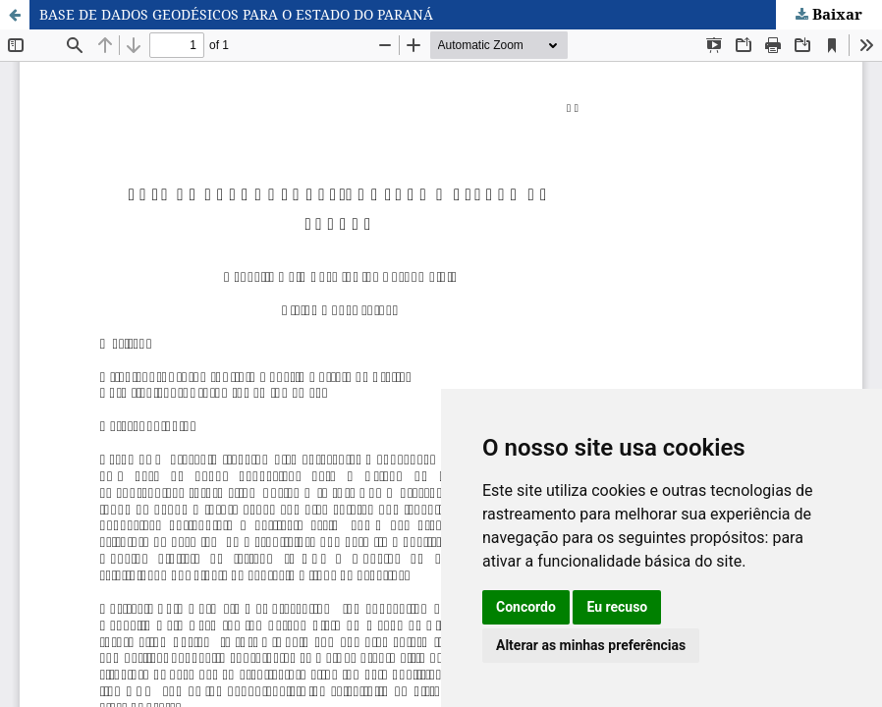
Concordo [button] (526, 607)
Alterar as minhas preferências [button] (591, 645)
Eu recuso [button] (616, 607)
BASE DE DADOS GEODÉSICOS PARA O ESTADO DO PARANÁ (236, 14)
